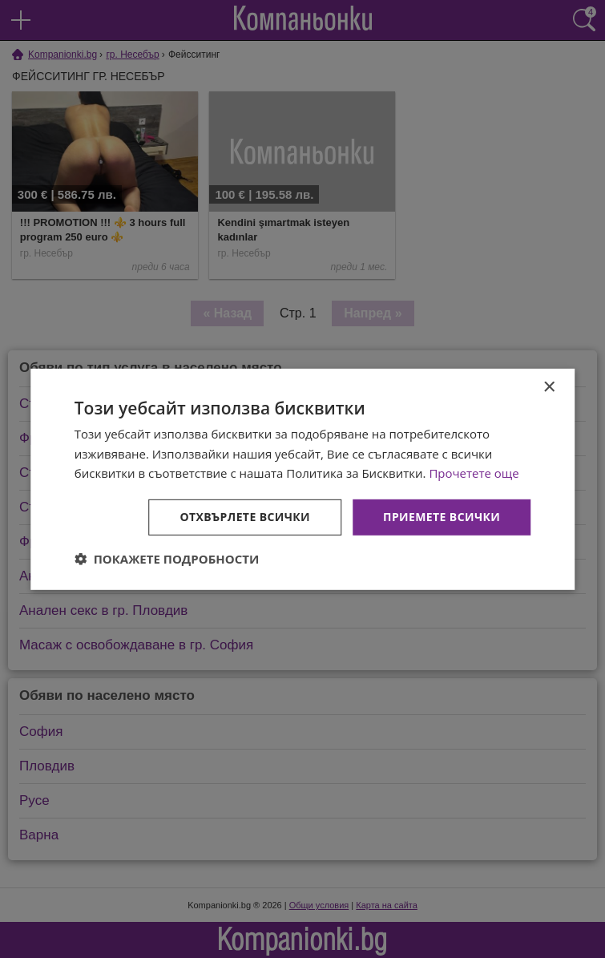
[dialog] (302, 478)
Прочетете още (473, 473)
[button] (167, 559)
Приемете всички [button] (441, 516)
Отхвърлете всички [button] (244, 516)
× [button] (548, 387)
